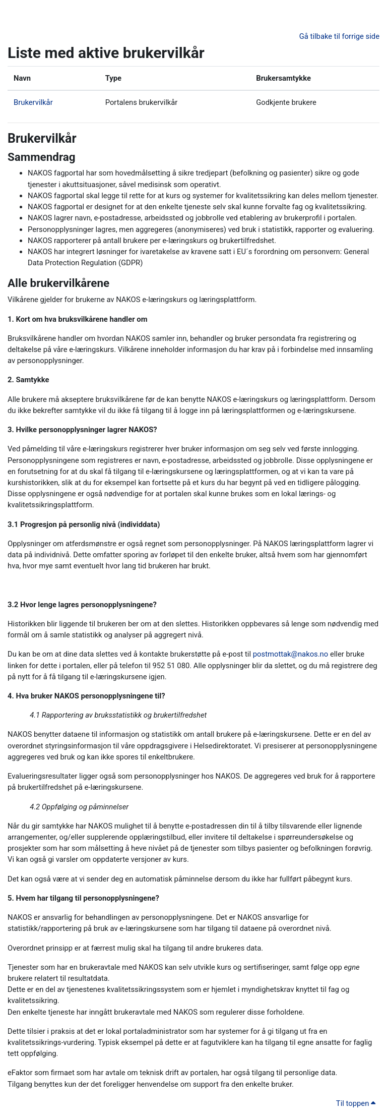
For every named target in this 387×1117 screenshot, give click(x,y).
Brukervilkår (33, 102)
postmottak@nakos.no (290, 654)
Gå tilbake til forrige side (339, 36)
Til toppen (355, 1103)
